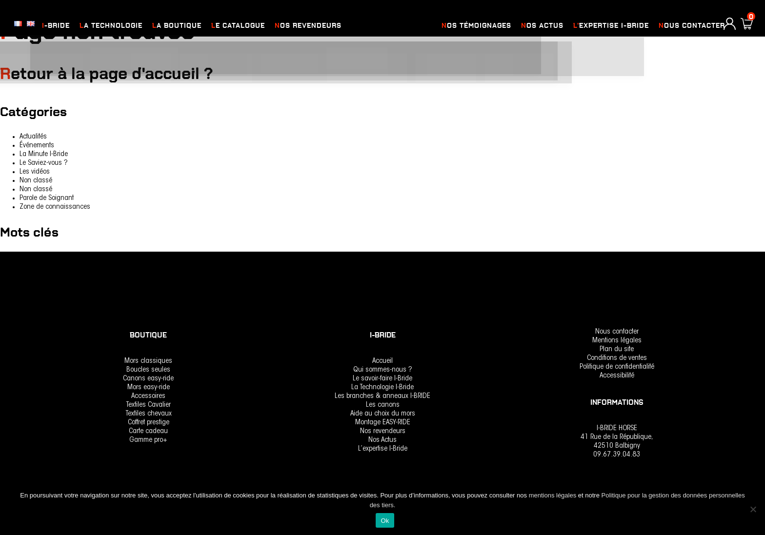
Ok (385, 520)
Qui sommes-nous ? (382, 370)
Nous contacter (692, 25)
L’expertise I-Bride (611, 25)
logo (390, 26)
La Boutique (176, 25)
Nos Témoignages (476, 25)
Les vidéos (35, 172)
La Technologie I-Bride (382, 387)
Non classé (36, 180)
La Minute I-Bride (44, 154)
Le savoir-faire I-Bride (382, 378)
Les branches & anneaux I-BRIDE (382, 396)
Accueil (382, 361)
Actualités (33, 136)
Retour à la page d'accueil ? (113, 73)
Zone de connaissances (55, 207)
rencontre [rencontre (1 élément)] (14, 257)
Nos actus (542, 25)
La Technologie (111, 25)
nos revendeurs (308, 25)
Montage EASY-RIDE (382, 422)
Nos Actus (382, 440)
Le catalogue (238, 25)
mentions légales (553, 495)
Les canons (383, 405)
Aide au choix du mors (382, 413)
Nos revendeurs (382, 431)
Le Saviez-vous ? (44, 163)
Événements (37, 145)
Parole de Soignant (47, 198)
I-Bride (56, 25)
